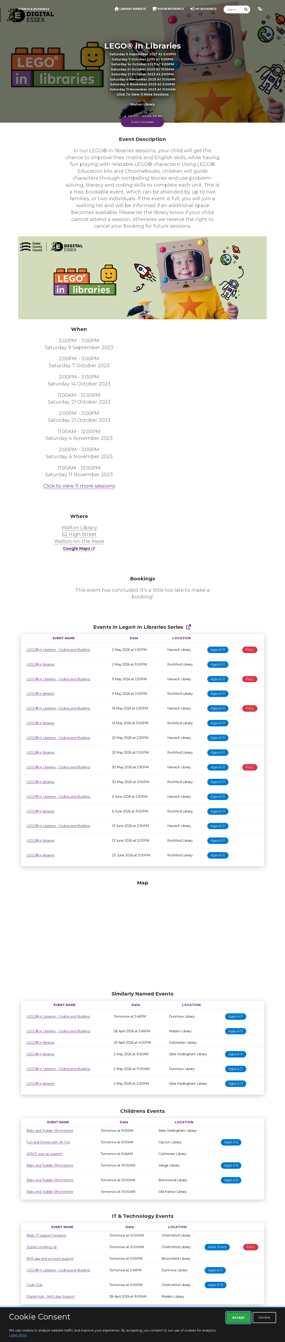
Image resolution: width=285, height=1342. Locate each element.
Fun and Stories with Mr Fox (48, 1142)
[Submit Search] (246, 9)
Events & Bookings (33, 9)
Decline (264, 1317)
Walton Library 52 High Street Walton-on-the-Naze (79, 534)
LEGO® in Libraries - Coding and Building (58, 650)
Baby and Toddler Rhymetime (49, 1131)
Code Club (34, 1285)
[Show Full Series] (188, 627)
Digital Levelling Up (41, 1247)
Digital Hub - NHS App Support (50, 1297)
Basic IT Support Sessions (46, 1235)
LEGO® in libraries (40, 664)
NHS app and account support (50, 1259)
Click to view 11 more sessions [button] (143, 95)
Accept (238, 1317)
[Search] (233, 9)
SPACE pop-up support (44, 1154)
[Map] (142, 934)
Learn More (18, 1335)
